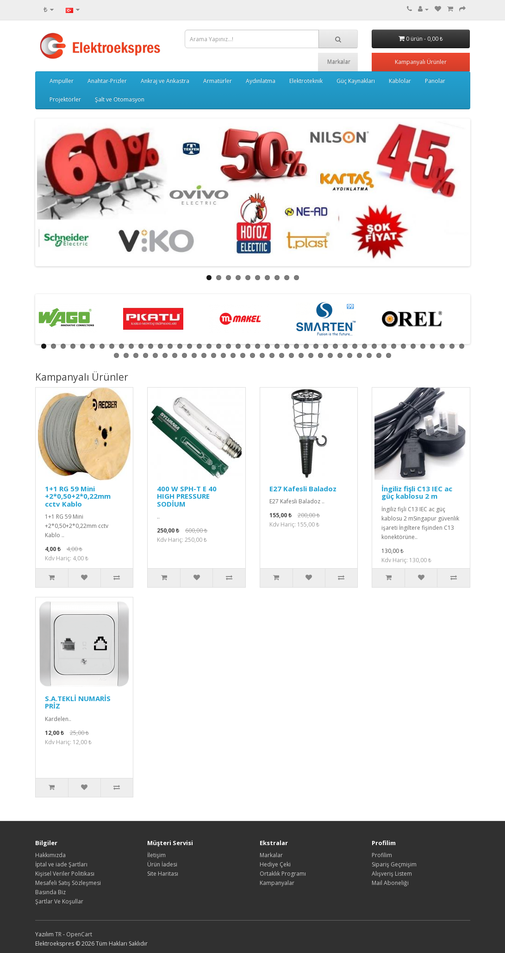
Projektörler (65, 99)
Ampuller (62, 81)
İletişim (156, 855)
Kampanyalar (277, 883)
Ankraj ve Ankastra (165, 81)
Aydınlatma (260, 81)
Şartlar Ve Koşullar (59, 901)
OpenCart (79, 934)
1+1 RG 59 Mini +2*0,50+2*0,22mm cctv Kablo (78, 496)
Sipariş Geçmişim (394, 864)
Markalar (338, 62)
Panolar (435, 81)
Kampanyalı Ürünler (421, 62)
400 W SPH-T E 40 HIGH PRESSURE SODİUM (187, 496)
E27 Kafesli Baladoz (303, 488)
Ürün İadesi (162, 864)
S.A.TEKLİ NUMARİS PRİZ (78, 702)
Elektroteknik (306, 81)
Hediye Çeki (275, 864)
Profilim (382, 855)
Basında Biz (50, 892)
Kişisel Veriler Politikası (64, 874)
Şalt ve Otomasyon (119, 99)
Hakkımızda (50, 855)
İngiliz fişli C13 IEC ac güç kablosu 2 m (416, 492)
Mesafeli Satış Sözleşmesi (68, 883)
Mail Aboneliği (390, 883)
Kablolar (400, 81)
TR (59, 934)
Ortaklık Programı (283, 874)
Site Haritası (162, 874)
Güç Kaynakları (356, 81)
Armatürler (217, 81)
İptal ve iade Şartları (61, 864)
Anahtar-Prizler (107, 81)
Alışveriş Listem (392, 874)
